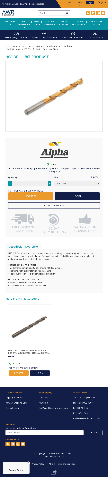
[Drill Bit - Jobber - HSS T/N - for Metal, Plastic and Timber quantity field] (30, 183)
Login (90, 2)
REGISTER (30, 196)
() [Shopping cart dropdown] (101, 2)
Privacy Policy (38, 464)
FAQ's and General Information (53, 408)
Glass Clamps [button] (63, 23)
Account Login (12, 408)
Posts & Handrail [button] (49, 23)
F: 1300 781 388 (80, 413)
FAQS (50, 464)
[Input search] (51, 13)
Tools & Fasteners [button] (77, 23)
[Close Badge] (28, 462)
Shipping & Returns (14, 397)
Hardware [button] (10, 21)
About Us (70, 3)
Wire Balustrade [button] (24, 23)
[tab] (23, 246)
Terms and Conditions (66, 464)
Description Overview (23, 246)
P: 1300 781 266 (80, 408)
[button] (54, 205)
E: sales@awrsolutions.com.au (87, 418)
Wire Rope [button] (36, 23)
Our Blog (43, 402)
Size (56, 177)
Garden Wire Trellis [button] (95, 23)
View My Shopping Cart (16, 402)
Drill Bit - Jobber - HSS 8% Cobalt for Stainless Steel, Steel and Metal (29, 351)
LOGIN (77, 196)
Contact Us (80, 3)
